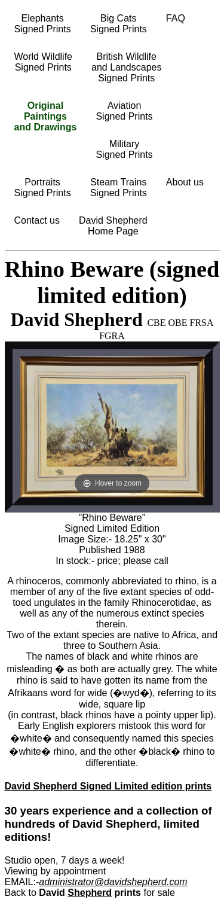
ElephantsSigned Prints (42, 23)
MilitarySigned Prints (124, 149)
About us (185, 182)
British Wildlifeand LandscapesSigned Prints (126, 67)
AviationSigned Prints (124, 110)
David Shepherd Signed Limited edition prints (108, 786)
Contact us (37, 220)
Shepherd (89, 893)
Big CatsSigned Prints (118, 23)
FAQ (175, 18)
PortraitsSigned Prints (42, 187)
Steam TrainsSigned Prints (118, 187)
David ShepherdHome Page (113, 225)
